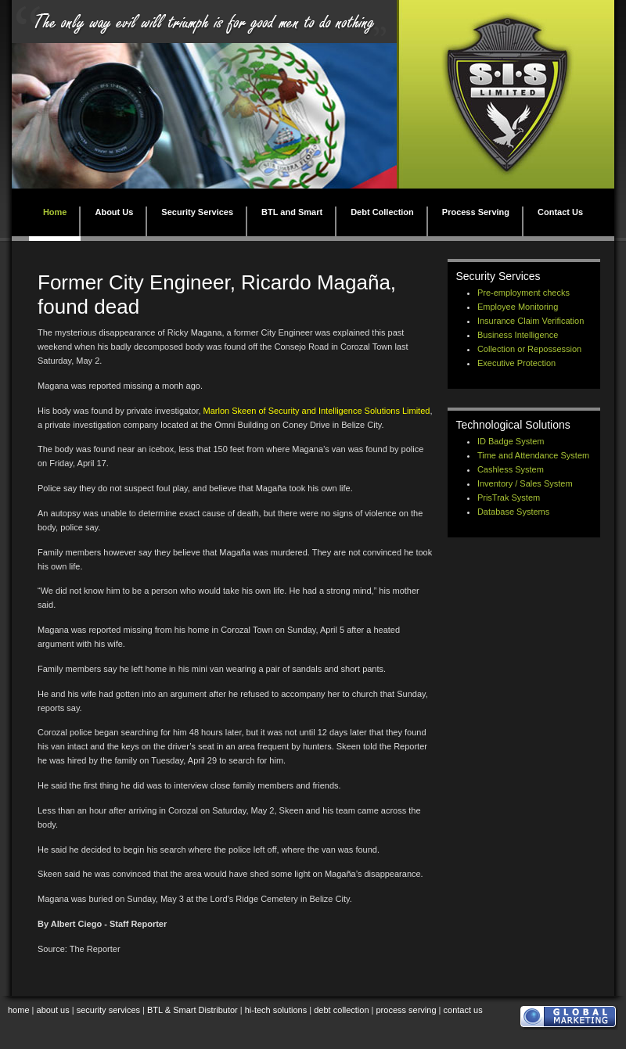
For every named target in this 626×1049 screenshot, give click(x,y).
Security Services (197, 212)
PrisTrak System (508, 497)
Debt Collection (382, 212)
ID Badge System (511, 441)
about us (53, 1010)
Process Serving (475, 212)
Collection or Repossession (529, 349)
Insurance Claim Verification (530, 320)
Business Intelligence (517, 334)
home (19, 1010)
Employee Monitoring (517, 306)
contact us (463, 1010)
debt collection (341, 1010)
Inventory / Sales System (525, 483)
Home (55, 212)
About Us (114, 212)
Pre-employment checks (523, 292)
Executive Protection (516, 363)
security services (108, 1010)
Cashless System (510, 469)
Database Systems (513, 511)
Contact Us (560, 212)
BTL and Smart (291, 212)
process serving (406, 1010)
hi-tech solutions (276, 1010)
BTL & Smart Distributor (192, 1010)
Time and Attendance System (533, 455)
